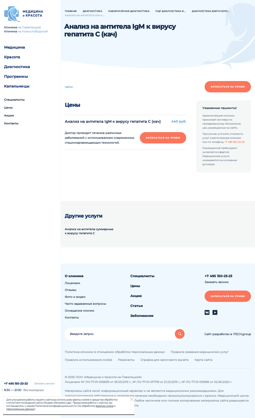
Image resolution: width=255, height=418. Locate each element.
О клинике (74, 276)
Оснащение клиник (79, 310)
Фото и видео (75, 297)
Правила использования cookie (88, 359)
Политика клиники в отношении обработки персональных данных (115, 352)
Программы (16, 76)
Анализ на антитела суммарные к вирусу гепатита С (89, 231)
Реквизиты (126, 359)
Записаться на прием (228, 86)
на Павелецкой (29, 27)
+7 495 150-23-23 (16, 383)
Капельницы (16, 86)
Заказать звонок (44, 383)
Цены (8, 107)
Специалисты (14, 99)
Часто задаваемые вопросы (85, 304)
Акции (9, 115)
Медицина (14, 47)
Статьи (136, 306)
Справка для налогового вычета (164, 359)
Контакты (11, 123)
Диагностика (17, 67)
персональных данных (20, 409)
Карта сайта (203, 359)
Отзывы (70, 290)
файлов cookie (104, 406)
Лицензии (72, 283)
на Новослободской (33, 31)
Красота (12, 57)
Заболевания (141, 316)
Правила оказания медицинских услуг (199, 352)
